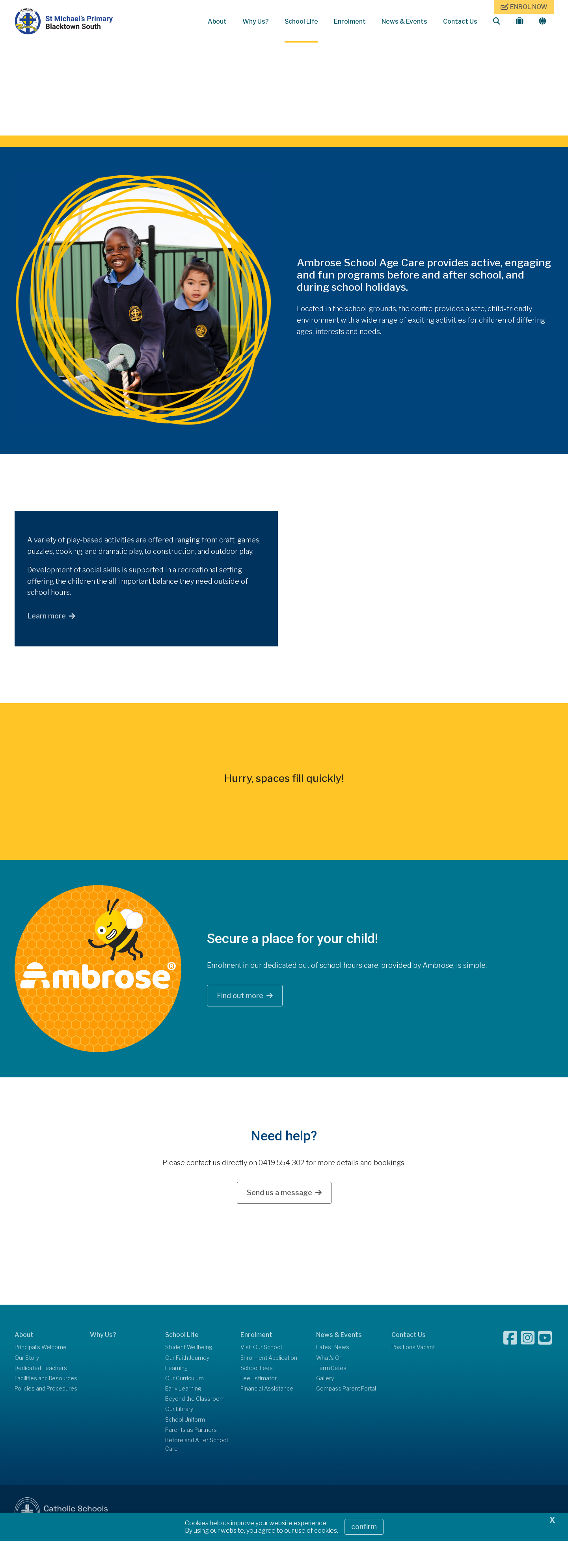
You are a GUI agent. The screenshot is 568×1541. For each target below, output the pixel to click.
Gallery (325, 1380)
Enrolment (350, 21)
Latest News (332, 1349)
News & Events (404, 21)
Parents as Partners (191, 1431)
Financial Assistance (266, 1390)
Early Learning (183, 1390)
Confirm (364, 1526)
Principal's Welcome (41, 1349)
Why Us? (255, 21)
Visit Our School (261, 1349)
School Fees (256, 1369)
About (217, 21)
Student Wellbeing (188, 1349)
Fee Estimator (258, 1380)
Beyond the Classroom (195, 1401)
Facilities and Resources (46, 1380)
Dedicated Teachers (41, 1369)
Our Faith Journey (187, 1359)
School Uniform (185, 1421)
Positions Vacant (413, 1349)
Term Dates (331, 1369)
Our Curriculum (184, 1380)
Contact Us (460, 21)
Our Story (27, 1359)
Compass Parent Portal (346, 1390)
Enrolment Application (268, 1359)
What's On (329, 1359)
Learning (176, 1369)
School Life (301, 21)
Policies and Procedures (46, 1390)
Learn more (46, 618)
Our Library (179, 1411)
